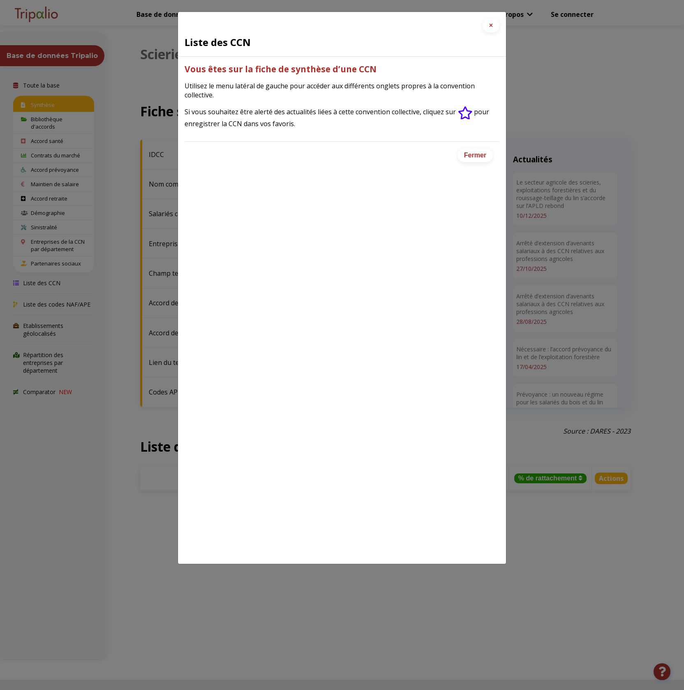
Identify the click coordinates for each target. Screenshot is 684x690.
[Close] (491, 25)
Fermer (475, 155)
